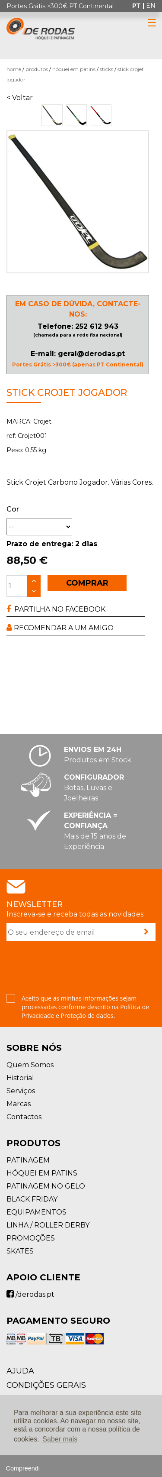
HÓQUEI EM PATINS (73, 69)
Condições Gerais (46, 1385)
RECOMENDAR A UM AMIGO (60, 628)
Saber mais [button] (59, 1439)
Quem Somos (30, 1065)
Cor (12, 509)
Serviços (20, 1091)
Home (13, 69)
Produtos (36, 69)
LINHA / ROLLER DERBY (47, 1225)
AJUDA (20, 1371)
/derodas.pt (30, 1294)
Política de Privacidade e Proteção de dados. (85, 1011)
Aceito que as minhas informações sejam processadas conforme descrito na (85, 1007)
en (151, 6)
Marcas (18, 1104)
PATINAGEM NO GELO (45, 1186)
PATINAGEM (28, 1160)
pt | (139, 6)
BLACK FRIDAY (31, 1199)
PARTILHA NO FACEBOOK (55, 609)
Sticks (106, 69)
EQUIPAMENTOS (36, 1212)
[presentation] (72, 968)
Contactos (23, 1117)
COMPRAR (87, 583)
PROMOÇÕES (30, 1238)
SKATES (20, 1251)
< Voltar (19, 98)
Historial (20, 1078)
